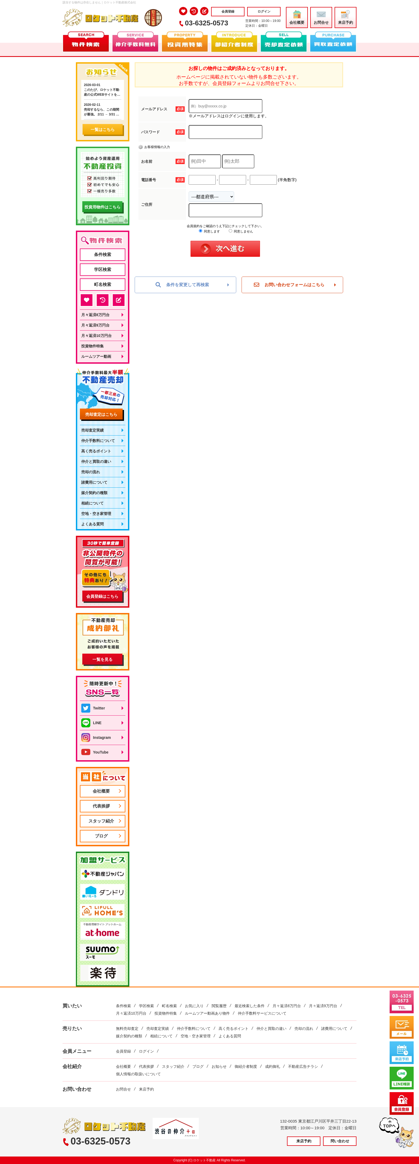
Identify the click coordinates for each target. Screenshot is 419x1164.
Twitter (93, 708)
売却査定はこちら (101, 414)
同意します (209, 231)
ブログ (101, 836)
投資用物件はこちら (102, 207)
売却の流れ (90, 472)
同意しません (241, 231)
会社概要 (296, 17)
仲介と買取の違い (96, 461)
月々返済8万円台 (95, 315)
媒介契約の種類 (94, 493)
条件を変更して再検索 (182, 285)
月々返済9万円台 (95, 325)
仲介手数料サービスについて (262, 1013)
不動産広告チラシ (303, 1066)
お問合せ (321, 17)
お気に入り (194, 1006)
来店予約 (345, 17)
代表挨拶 (101, 806)
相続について (92, 503)
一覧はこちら (103, 129)
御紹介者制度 (246, 1066)
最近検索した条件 (250, 1006)
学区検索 (102, 269)
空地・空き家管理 (96, 513)
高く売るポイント (96, 451)
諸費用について (94, 482)
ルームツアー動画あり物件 (207, 1013)
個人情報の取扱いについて (138, 1074)
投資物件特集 (92, 346)
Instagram (96, 737)
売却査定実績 (92, 430)
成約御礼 (272, 1066)
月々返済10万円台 (96, 335)
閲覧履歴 (219, 1006)
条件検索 (102, 254)
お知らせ (219, 1066)
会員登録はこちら (102, 596)
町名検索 (102, 284)
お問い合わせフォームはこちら (289, 285)
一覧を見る (102, 659)
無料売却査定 (127, 1028)
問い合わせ (340, 1141)
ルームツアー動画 (96, 356)
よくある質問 (92, 524)
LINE (91, 722)
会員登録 (228, 11)
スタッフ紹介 (101, 821)
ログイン (264, 11)
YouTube (94, 752)
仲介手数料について (98, 441)
